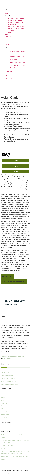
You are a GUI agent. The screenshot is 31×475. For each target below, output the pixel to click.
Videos (16, 171)
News (6, 34)
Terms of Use (5, 412)
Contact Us (8, 36)
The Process (8, 32)
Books (16, 161)
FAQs (2, 409)
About (7, 13)
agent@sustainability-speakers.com (15, 302)
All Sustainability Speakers (16, 18)
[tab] (15, 161)
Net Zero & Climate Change (9, 381)
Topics (16, 166)
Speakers (7, 15)
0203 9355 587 (6, 358)
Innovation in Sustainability (16, 26)
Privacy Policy (5, 415)
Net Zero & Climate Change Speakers (16, 29)
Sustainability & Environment (14, 281)
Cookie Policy (5, 417)
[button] (15, 40)
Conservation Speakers (15, 20)
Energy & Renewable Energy (16, 22)
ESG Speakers (12, 24)
